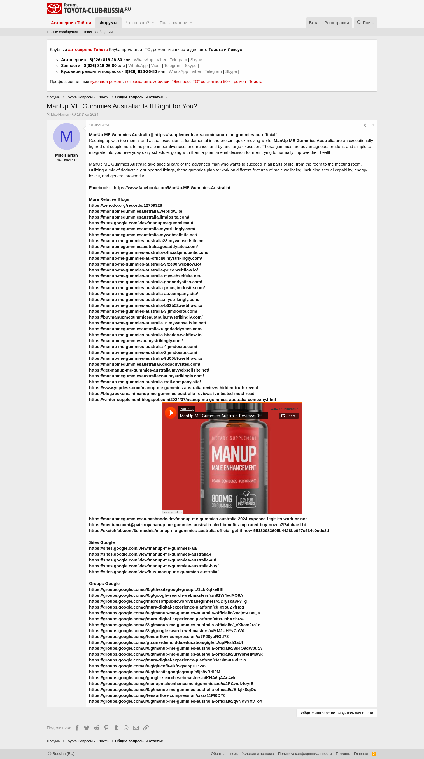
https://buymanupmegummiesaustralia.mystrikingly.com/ (146, 317)
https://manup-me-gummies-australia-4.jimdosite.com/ (143, 346)
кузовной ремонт (106, 81)
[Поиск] (365, 22)
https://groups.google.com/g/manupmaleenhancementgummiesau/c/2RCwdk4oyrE (171, 683)
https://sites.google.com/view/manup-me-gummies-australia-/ (150, 554)
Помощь (343, 753)
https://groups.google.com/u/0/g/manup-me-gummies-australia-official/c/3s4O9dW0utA (175, 648)
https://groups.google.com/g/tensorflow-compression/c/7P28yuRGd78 (159, 636)
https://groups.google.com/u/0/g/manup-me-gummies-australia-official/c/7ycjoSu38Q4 (174, 613)
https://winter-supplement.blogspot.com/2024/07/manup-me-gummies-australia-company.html (182, 399)
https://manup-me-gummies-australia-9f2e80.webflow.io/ (145, 264)
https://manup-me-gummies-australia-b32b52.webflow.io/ (145, 305)
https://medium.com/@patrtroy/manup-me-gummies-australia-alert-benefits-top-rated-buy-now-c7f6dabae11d (197, 524)
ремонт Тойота (248, 81)
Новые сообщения (62, 32)
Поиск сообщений (98, 32)
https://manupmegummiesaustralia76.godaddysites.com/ (145, 328)
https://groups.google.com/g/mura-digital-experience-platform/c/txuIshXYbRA (166, 618)
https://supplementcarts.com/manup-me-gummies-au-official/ (216, 134)
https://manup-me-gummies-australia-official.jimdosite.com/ (148, 252)
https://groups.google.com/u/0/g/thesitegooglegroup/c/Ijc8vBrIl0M (154, 671)
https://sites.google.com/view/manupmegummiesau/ (141, 222)
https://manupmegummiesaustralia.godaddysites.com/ (143, 246)
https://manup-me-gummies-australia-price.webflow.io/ (143, 270)
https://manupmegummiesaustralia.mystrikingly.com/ (142, 228)
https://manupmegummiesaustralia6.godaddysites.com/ (144, 364)
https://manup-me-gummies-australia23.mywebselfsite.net (147, 240)
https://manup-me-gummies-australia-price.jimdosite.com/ (147, 287)
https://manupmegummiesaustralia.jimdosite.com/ (139, 217)
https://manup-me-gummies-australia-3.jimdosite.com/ (143, 311)
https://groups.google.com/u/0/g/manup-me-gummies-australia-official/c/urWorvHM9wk (176, 654)
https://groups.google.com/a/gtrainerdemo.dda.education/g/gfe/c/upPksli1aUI (166, 642)
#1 (372, 125)
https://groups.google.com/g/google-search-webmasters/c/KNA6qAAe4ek (162, 677)
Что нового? (137, 22)
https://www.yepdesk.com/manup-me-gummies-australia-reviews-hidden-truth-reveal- (174, 387)
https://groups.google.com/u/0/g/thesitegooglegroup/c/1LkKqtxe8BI (156, 589)
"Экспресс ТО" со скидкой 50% (201, 81)
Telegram (179, 59)
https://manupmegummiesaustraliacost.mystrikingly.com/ (146, 375)
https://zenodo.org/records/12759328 (125, 205)
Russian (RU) (61, 753)
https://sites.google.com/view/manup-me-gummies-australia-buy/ (154, 565)
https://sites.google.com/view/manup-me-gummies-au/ (143, 548)
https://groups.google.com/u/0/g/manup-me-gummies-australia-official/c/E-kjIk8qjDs (172, 689)
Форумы (108, 22)
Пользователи (173, 22)
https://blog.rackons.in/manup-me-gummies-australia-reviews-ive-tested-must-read (172, 393)
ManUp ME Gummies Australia (119, 134)
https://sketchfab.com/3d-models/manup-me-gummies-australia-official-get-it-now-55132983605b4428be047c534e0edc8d (209, 530)
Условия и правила (258, 753)
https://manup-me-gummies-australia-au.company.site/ (143, 293)
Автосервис (73, 59)
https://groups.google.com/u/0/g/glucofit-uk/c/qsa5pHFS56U (149, 665)
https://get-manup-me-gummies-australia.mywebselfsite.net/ (149, 370)
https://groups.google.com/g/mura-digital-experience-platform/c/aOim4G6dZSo (167, 660)
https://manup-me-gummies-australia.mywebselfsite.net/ (145, 275)
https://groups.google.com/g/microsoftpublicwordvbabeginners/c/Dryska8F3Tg (168, 601)
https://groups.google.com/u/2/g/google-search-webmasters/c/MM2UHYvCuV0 (166, 630)
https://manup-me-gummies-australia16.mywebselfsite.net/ (147, 323)
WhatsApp (144, 59)
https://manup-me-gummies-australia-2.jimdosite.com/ (143, 352)
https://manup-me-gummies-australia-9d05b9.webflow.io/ (145, 358)
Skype (196, 59)
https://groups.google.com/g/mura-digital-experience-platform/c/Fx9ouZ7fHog (166, 607)
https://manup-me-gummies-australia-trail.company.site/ (145, 381)
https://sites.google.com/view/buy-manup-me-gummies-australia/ (154, 571)
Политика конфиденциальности (305, 753)
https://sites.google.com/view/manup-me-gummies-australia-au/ (152, 560)
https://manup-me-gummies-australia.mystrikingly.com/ (144, 299)
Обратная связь (224, 753)
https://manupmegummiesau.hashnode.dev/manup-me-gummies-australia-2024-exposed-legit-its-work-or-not (198, 518)
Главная (361, 753)
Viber (161, 59)
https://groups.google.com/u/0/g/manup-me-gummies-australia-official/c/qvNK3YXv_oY (175, 701)
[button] (152, 22)
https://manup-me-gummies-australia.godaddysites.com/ (145, 281)
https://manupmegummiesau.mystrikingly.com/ (136, 340)
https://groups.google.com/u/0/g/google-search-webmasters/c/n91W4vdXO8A (166, 595)
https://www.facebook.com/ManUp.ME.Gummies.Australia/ (172, 187)
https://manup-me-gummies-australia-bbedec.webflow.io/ (145, 334)
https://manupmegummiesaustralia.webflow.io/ (135, 211)
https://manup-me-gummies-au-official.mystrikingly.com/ (145, 258)
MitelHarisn (60, 114)
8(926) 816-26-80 (106, 59)
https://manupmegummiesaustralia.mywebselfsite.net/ (143, 234)
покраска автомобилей (147, 81)
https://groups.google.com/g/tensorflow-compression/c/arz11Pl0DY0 (157, 695)
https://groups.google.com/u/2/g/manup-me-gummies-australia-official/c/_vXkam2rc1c (174, 624)
